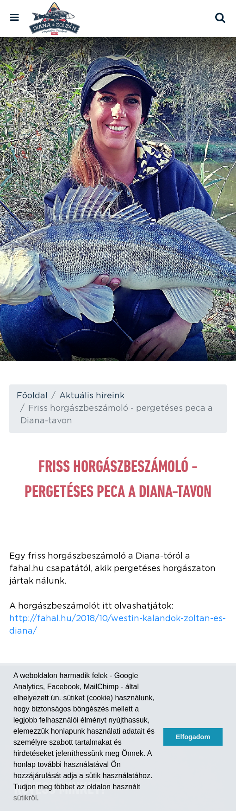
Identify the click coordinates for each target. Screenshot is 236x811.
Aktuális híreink (91, 396)
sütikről (25, 798)
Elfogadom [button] (193, 737)
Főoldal (32, 396)
